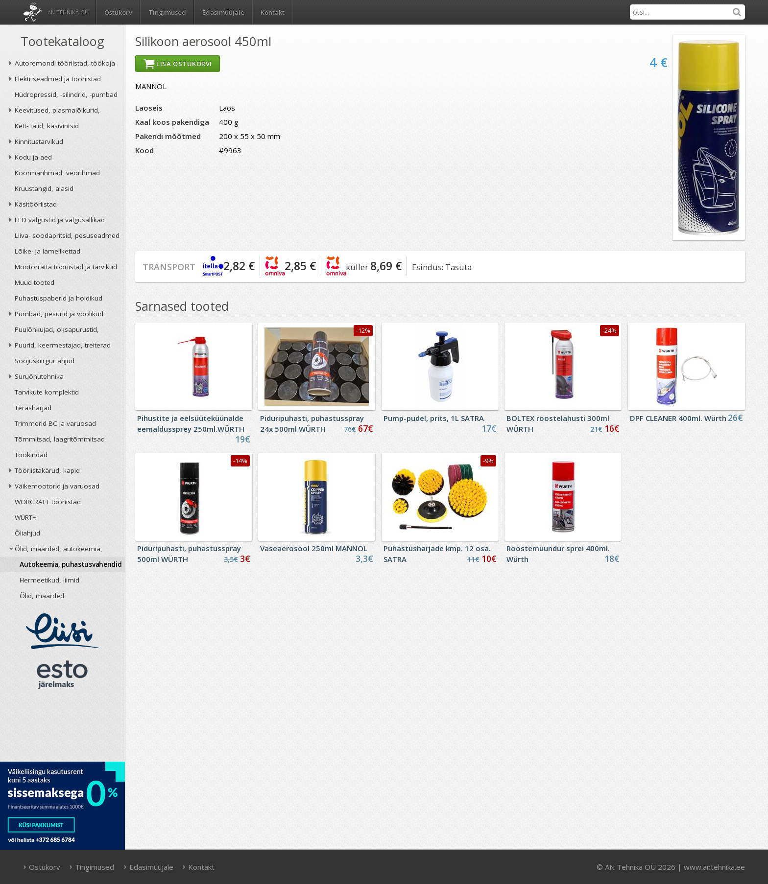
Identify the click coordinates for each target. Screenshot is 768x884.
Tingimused (167, 12)
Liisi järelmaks (62, 631)
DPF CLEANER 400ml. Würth (678, 418)
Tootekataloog (62, 41)
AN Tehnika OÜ (68, 12)
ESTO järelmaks (62, 674)
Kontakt (273, 12)
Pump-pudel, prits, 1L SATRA (434, 418)
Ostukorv (41, 867)
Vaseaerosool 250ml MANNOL (313, 548)
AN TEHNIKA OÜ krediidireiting (62, 728)
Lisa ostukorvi (177, 63)
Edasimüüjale (223, 12)
